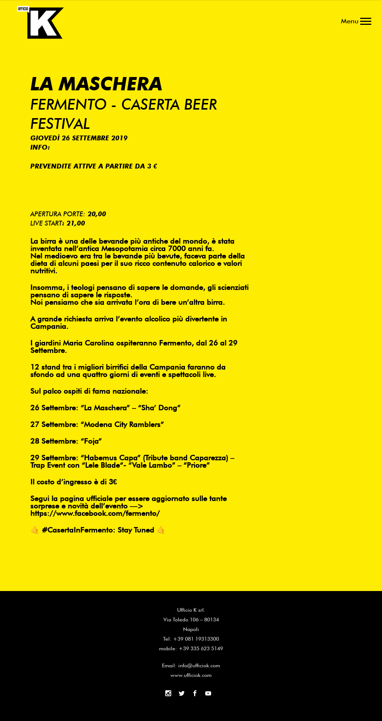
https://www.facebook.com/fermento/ (95, 513)
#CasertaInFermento (77, 529)
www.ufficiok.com (191, 675)
